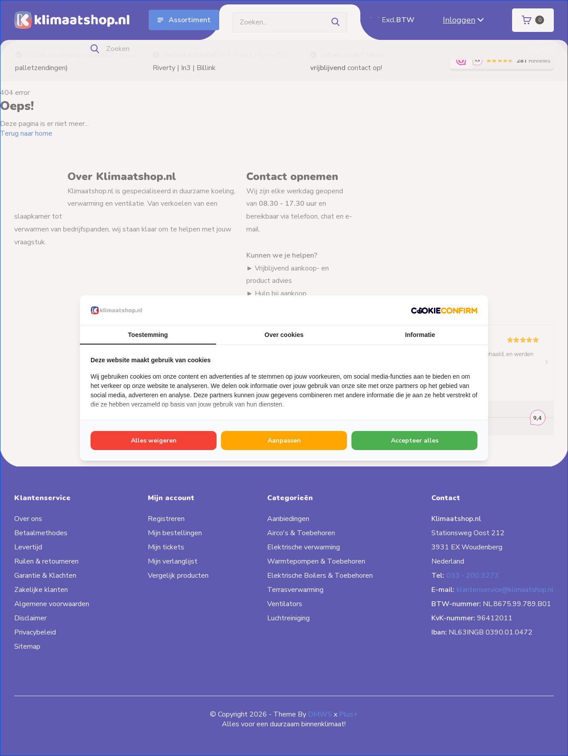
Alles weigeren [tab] (154, 440)
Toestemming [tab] (148, 334)
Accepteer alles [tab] (414, 440)
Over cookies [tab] (284, 334)
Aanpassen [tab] (284, 440)
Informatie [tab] (420, 334)
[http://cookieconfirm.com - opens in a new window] (444, 310)
